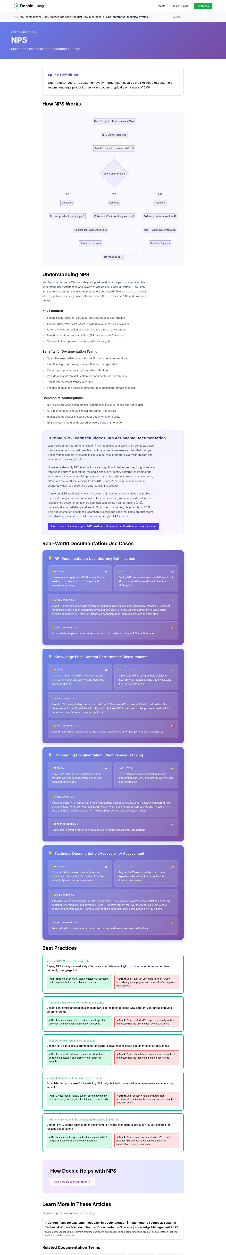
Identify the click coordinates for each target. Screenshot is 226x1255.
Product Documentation (87, 17)
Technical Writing (137, 17)
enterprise (119, 17)
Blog (40, 6)
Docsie (161, 6)
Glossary (24, 31)
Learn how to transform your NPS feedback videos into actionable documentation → (103, 526)
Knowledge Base (60, 17)
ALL (16, 17)
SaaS (46, 17)
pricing (107, 17)
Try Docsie (203, 6)
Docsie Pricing (179, 6)
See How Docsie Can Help (73, 1181)
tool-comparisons (31, 17)
